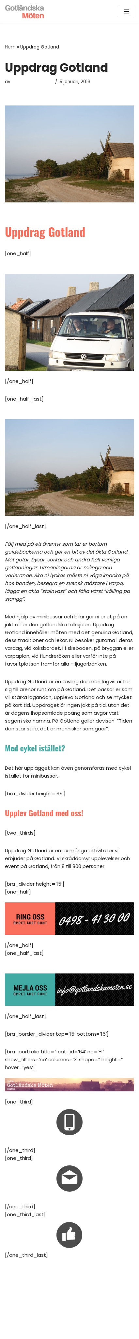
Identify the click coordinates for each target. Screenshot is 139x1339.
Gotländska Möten (32, 82)
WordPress (90, 1332)
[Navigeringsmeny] (126, 11)
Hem (10, 47)
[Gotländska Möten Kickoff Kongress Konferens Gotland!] (24, 12)
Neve (42, 1332)
